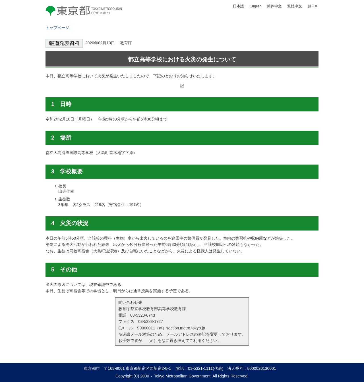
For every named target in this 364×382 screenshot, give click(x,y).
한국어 (312, 6)
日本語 (238, 6)
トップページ (57, 27)
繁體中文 (294, 6)
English (255, 6)
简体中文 (274, 6)
